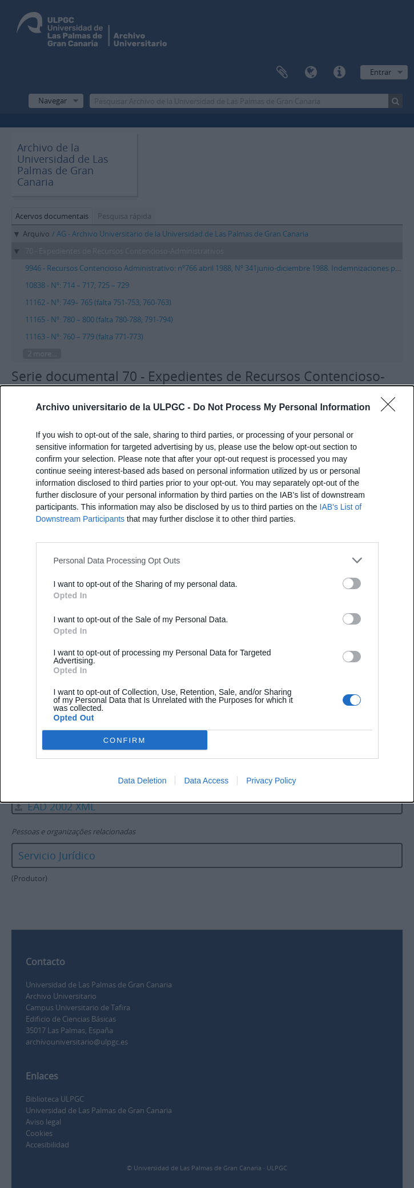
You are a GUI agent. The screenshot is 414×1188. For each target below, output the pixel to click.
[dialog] (207, 594)
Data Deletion (142, 780)
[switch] (352, 583)
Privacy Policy (271, 780)
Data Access (206, 780)
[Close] (392, 408)
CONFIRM (124, 739)
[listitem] (207, 560)
